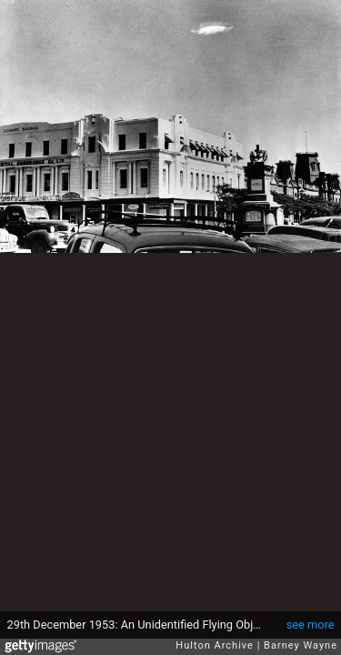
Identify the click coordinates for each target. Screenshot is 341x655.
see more (310, 624)
